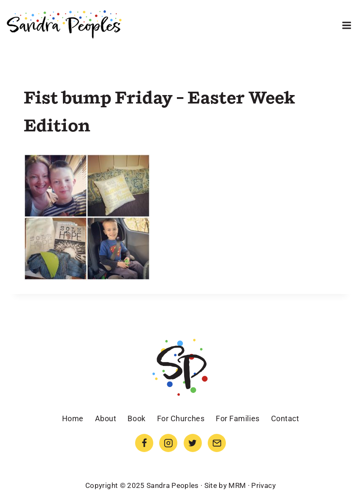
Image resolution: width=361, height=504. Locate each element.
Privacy (263, 485)
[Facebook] (144, 443)
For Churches (180, 418)
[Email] (217, 443)
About (106, 418)
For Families (237, 418)
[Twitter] (193, 443)
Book (136, 418)
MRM (237, 485)
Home (73, 418)
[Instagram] (168, 443)
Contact (285, 418)
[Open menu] (346, 25)
